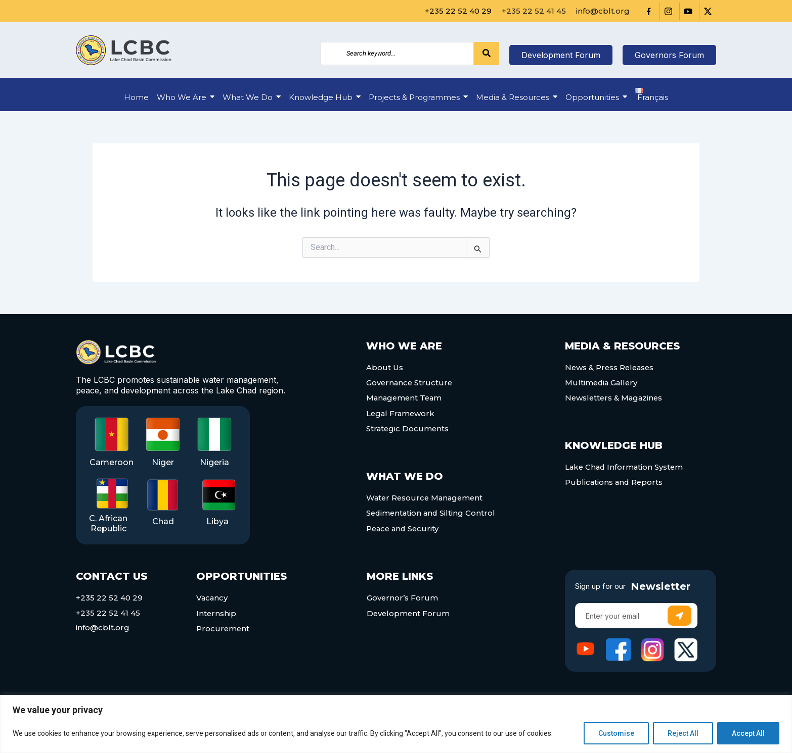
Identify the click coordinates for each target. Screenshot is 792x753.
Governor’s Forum (403, 598)
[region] (396, 724)
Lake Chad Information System (625, 465)
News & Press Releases (610, 367)
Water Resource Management (426, 495)
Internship (216, 613)
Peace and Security (404, 525)
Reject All (683, 733)
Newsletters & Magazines (615, 397)
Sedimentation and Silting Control (432, 510)
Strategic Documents (408, 427)
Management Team (405, 397)
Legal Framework (401, 412)
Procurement (223, 628)
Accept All (748, 733)
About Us (384, 367)
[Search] (397, 53)
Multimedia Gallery (602, 382)
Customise (616, 733)
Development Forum (409, 613)
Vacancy (212, 598)
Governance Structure (410, 382)
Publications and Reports (615, 480)
